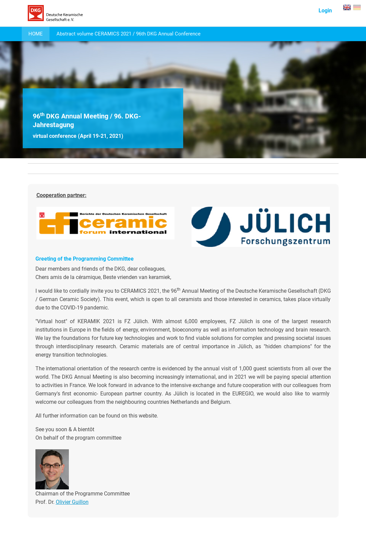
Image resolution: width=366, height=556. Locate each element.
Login (325, 10)
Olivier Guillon (72, 502)
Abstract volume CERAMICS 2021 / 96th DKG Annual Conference (128, 34)
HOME (35, 34)
